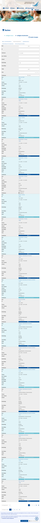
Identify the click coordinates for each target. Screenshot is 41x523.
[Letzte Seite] (38, 505)
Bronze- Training (22, 117)
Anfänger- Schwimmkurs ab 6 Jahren (25, 323)
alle (29, 46)
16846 (20, 238)
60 (14, 509)
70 (9, 505)
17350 (20, 460)
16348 (20, 177)
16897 (20, 78)
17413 (20, 390)
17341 (20, 257)
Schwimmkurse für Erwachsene (7, 43)
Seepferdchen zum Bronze (23, 435)
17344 (20, 301)
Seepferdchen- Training (23, 99)
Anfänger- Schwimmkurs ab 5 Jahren (25, 255)
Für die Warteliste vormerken (29, 97)
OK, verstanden (24, 520)
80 (16, 509)
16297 (20, 159)
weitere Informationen (33, 520)
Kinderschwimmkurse (17, 41)
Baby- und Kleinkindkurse (6, 41)
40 (12, 509)
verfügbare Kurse (8, 35)
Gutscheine (20, 8)
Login (37, 10)
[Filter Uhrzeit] (29, 60)
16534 (20, 196)
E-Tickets (6, 8)
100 (19, 509)
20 (10, 509)
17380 (20, 482)
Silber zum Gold (21, 77)
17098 (20, 349)
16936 (20, 100)
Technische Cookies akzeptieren (8, 518)
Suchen (29, 75)
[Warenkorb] (32, 10)
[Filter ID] (29, 49)
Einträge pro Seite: (5, 509)
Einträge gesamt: (5, 505)
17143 (20, 371)
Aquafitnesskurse (26, 41)
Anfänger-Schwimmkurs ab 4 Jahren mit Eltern (27, 279)
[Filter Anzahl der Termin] (29, 56)
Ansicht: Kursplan (33, 37)
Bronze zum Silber (22, 299)
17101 (20, 414)
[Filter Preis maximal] (29, 72)
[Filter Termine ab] (29, 53)
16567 (20, 119)
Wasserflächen (29, 8)
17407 (20, 325)
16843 (20, 141)
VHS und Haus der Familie (20, 43)
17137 (20, 281)
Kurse (12, 8)
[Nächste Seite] (36, 505)
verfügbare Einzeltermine (21, 35)
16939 (20, 220)
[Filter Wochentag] (29, 63)
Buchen (28, 115)
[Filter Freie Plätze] (29, 66)
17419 (20, 436)
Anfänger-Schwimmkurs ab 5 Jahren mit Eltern (27, 347)
